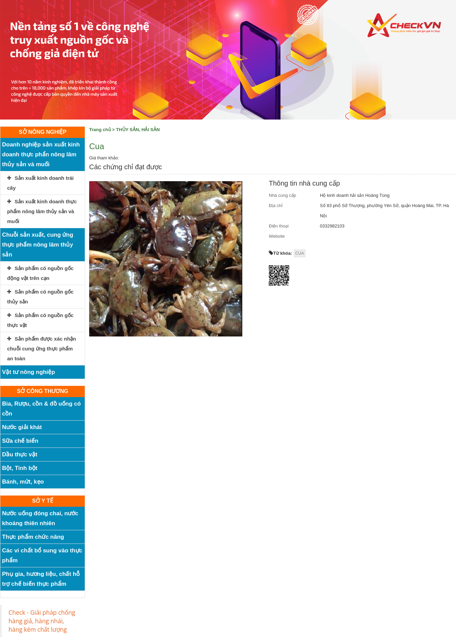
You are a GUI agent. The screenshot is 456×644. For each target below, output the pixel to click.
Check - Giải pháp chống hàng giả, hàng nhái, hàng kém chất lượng (42, 620)
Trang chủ (100, 129)
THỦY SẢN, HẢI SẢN (138, 129)
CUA (299, 253)
